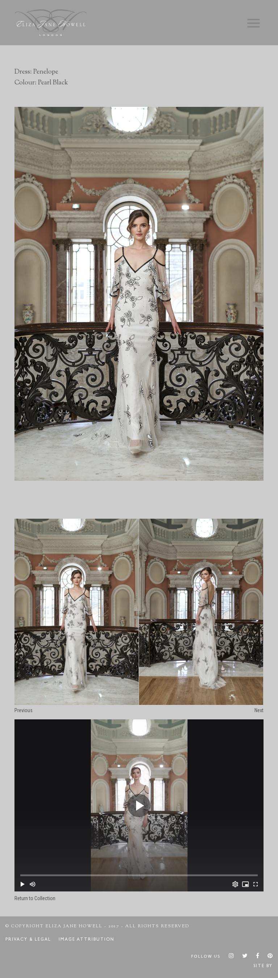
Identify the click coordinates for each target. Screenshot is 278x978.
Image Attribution (86, 940)
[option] (139, 293)
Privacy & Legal (28, 940)
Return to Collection (34, 898)
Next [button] (259, 710)
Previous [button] (23, 710)
